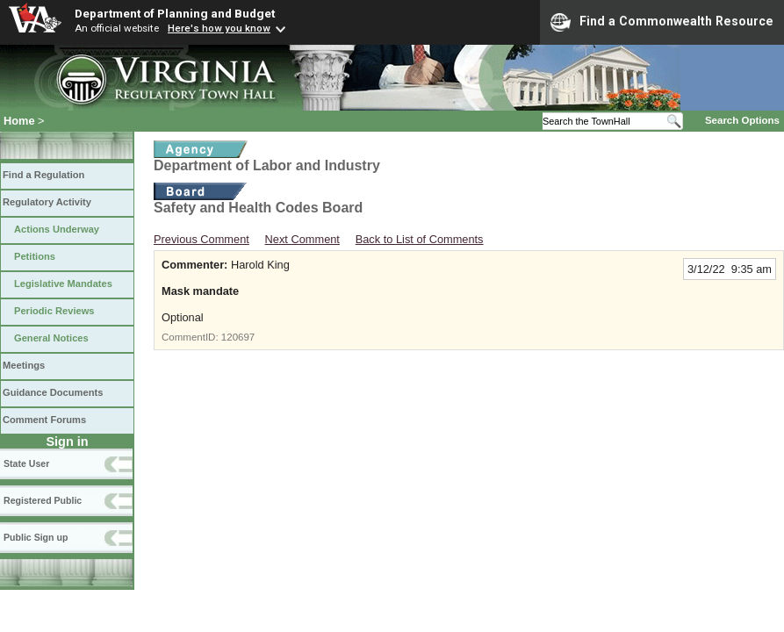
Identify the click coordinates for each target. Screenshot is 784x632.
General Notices (51, 338)
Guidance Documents (53, 392)
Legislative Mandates (63, 283)
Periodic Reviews (54, 310)
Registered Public (43, 500)
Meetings (24, 365)
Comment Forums (44, 419)
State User (26, 463)
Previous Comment (201, 239)
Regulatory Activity (47, 202)
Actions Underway (56, 229)
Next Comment (302, 239)
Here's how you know (219, 28)
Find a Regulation (43, 174)
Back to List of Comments (420, 239)
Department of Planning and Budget (175, 13)
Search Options (742, 120)
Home (19, 120)
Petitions (34, 256)
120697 (238, 337)
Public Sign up (36, 537)
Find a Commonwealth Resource (661, 22)
